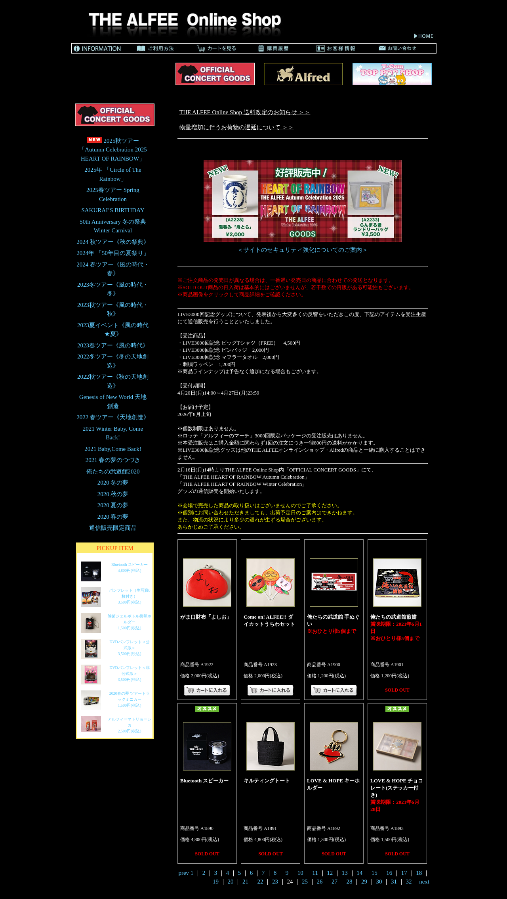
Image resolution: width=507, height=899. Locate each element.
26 (319, 881)
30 (379, 881)
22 (260, 881)
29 (364, 881)
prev (183, 873)
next (424, 881)
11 (315, 873)
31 (394, 881)
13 (345, 873)
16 (389, 873)
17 (404, 873)
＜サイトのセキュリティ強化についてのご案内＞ (302, 250)
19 (216, 881)
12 (330, 873)
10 (300, 873)
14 (359, 873)
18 (419, 873)
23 (275, 881)
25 (305, 881)
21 (245, 881)
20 (230, 881)
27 (334, 881)
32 (409, 881)
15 (374, 873)
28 (349, 881)
